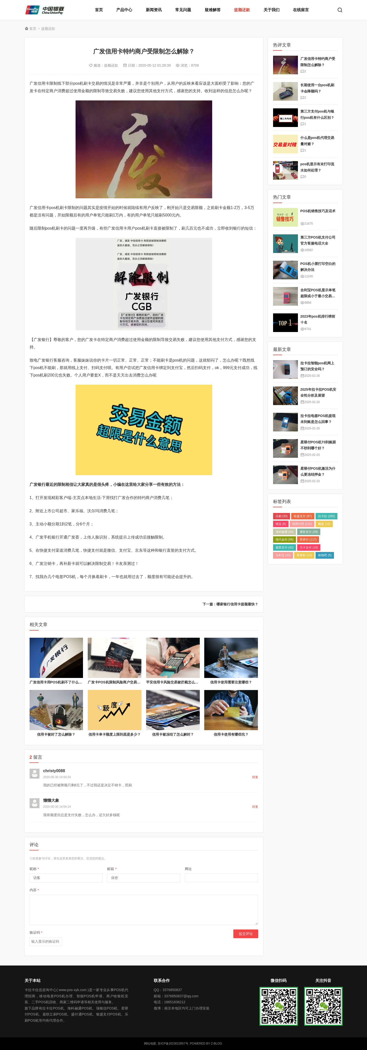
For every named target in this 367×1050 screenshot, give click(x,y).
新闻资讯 (154, 10)
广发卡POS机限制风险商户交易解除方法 (119, 682)
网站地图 (150, 1043)
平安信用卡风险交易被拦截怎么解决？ (175, 682)
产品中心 (124, 10)
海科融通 (285, 532)
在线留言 (301, 10)
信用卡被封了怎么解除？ (56, 734)
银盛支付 (303, 516)
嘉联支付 (285, 547)
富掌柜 (304, 555)
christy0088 (54, 771)
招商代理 (302, 524)
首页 (99, 10)
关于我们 (272, 10)
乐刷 (282, 516)
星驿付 (308, 539)
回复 (255, 777)
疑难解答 (213, 10)
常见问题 (183, 10)
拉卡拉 (326, 516)
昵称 (34, 869)
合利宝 (283, 555)
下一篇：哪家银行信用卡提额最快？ (230, 604)
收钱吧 (324, 555)
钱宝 (281, 524)
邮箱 (112, 869)
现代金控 (285, 539)
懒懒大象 (51, 800)
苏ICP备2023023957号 (173, 1043)
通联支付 (309, 532)
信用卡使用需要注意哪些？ (231, 682)
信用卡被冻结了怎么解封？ (173, 734)
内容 (34, 890)
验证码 (36, 932)
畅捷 (324, 524)
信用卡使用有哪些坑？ (231, 734)
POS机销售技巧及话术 (318, 211)
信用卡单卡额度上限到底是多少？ (114, 734)
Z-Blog (216, 1043)
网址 (188, 869)
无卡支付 (309, 547)
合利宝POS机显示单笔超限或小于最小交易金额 (318, 296)
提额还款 (242, 10)
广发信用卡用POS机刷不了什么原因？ (59, 682)
